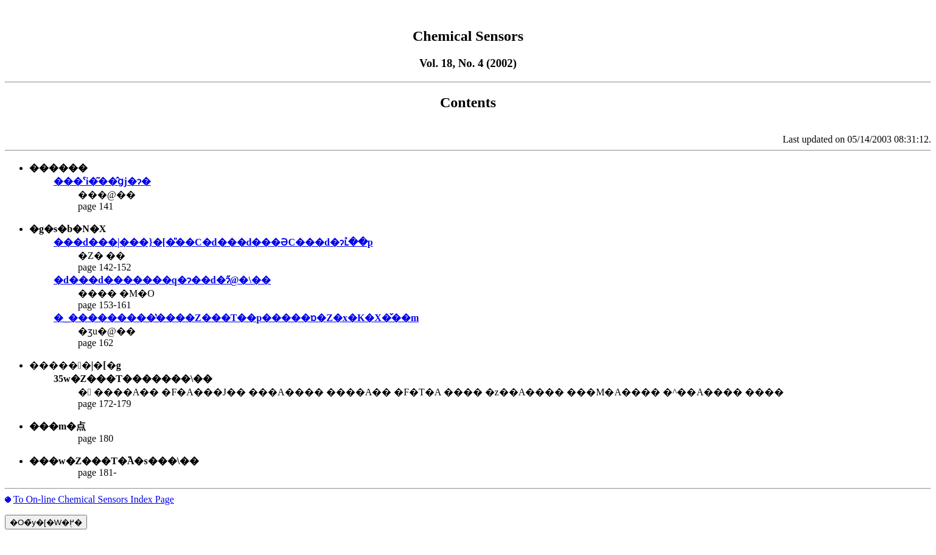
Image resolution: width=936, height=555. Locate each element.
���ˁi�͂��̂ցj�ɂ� (102, 181)
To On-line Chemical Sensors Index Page (93, 499)
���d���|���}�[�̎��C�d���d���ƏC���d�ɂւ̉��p (213, 242)
